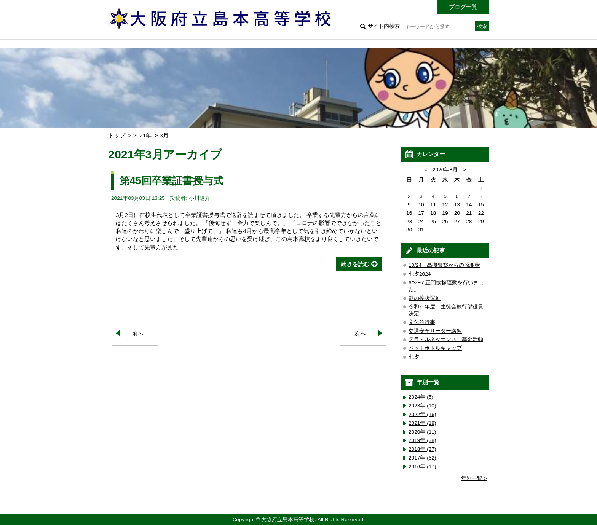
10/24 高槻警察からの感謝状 (444, 265)
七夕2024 (420, 274)
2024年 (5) (421, 397)
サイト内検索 (419, 26)
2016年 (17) (422, 466)
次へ (360, 333)
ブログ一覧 (463, 6)
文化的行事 (422, 322)
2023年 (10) (422, 406)
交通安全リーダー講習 (435, 331)
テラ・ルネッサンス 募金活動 (446, 339)
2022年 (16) (422, 414)
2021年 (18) (422, 423)
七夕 (414, 357)
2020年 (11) (422, 432)
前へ (138, 333)
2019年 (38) (422, 440)
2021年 (142, 135)
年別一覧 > (474, 478)
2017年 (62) (422, 458)
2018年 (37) (422, 449)
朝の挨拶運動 (425, 298)
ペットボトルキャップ (435, 348)
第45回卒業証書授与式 (171, 181)
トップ (116, 135)
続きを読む (355, 264)
